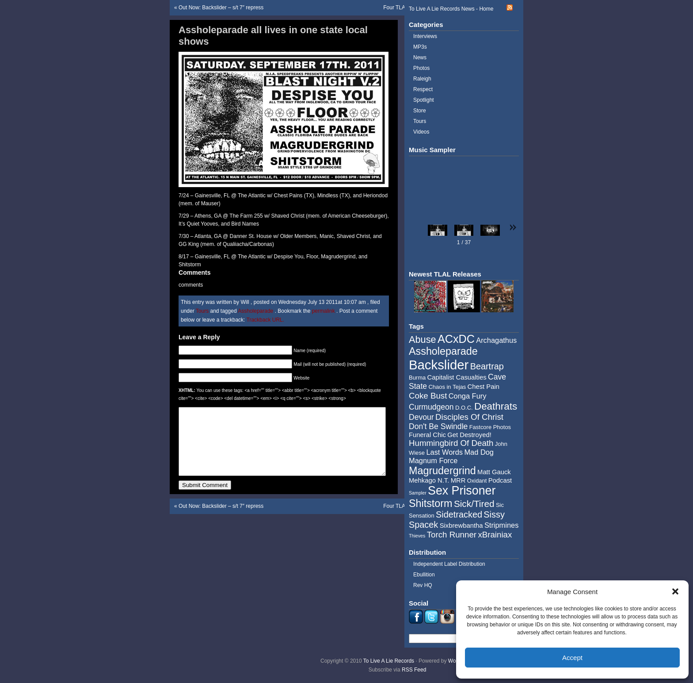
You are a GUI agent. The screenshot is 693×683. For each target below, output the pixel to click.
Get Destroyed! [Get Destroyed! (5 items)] (469, 434)
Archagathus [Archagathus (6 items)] (496, 340)
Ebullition (424, 575)
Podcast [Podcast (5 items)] (500, 480)
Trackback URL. (266, 320)
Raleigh (422, 79)
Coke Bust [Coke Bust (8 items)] (428, 395)
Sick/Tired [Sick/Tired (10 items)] (474, 504)
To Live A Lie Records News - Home (451, 9)
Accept (572, 657)
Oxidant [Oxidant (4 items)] (477, 480)
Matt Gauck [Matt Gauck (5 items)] (494, 472)
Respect (423, 89)
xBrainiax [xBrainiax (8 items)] (495, 534)
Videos (421, 132)
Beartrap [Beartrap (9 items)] (487, 366)
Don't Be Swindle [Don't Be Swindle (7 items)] (438, 426)
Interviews (425, 36)
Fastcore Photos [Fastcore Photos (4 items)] (490, 427)
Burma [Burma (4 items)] (417, 377)
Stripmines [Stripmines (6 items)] (501, 525)
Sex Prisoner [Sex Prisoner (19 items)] (461, 490)
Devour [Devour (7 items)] (421, 417)
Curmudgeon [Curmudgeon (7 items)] (431, 407)
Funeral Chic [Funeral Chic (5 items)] (427, 434)
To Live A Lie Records (388, 661)
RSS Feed (414, 670)
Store (419, 110)
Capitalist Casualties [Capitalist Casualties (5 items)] (457, 377)
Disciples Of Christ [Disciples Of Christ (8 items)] (469, 417)
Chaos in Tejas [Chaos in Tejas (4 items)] (447, 387)
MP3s (420, 47)
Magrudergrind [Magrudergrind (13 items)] (442, 470)
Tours (202, 311)
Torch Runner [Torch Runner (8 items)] (451, 534)
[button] (675, 591)
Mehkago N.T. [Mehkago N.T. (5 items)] (429, 480)
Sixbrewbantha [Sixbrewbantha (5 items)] (461, 525)
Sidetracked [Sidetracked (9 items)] (459, 514)
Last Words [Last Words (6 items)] (444, 452)
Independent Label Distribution (449, 564)
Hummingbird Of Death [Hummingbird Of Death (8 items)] (451, 443)
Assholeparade (255, 311)
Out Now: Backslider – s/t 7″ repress (221, 7)
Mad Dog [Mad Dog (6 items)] (479, 452)
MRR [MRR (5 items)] (458, 480)
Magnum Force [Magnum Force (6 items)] (433, 460)
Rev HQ (422, 585)
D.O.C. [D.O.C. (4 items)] (464, 407)
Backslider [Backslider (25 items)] (438, 364)
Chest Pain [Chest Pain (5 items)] (483, 386)
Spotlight (423, 100)
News (419, 57)
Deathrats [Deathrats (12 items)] (495, 406)
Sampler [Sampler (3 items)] (417, 492)
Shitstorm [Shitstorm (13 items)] (431, 503)
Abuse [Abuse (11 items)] (422, 339)
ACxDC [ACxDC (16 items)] (456, 339)
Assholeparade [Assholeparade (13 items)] (443, 351)
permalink (324, 311)
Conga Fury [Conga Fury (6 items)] (468, 396)
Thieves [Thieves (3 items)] (417, 535)
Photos (421, 68)
